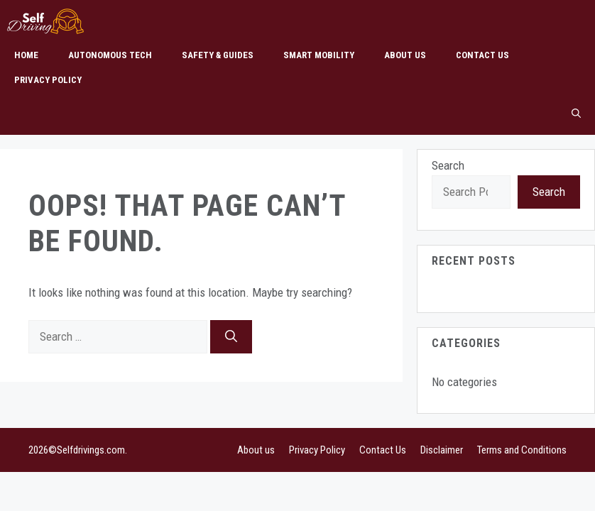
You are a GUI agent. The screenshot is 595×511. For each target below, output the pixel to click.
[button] (576, 113)
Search (448, 165)
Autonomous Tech (110, 55)
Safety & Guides (217, 55)
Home (26, 55)
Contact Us (482, 55)
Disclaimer (441, 450)
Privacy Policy (48, 80)
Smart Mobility (318, 55)
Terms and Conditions (522, 450)
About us (405, 55)
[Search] (231, 337)
